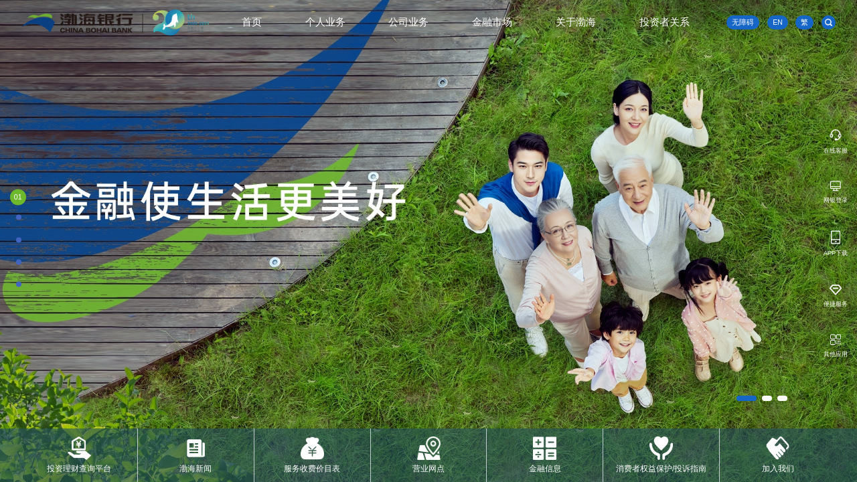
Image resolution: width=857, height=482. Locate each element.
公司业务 (408, 22)
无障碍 (743, 22)
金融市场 (492, 22)
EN (778, 22)
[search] (829, 22)
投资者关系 (664, 22)
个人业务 (325, 22)
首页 (252, 22)
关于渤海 (576, 22)
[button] (746, 398)
